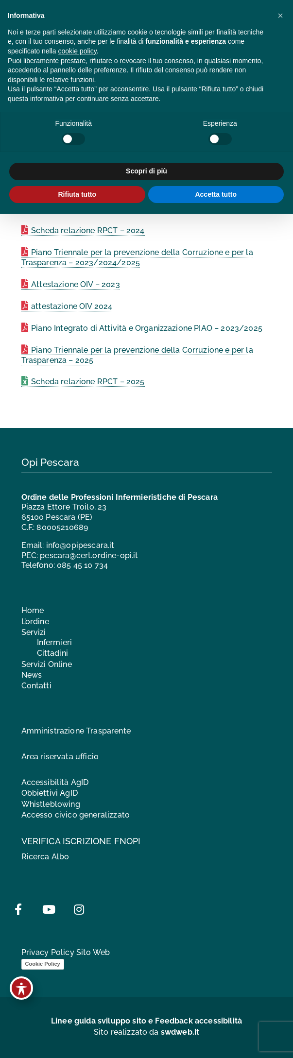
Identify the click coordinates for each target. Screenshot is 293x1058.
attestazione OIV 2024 (71, 306)
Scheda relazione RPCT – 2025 (87, 381)
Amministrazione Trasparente (76, 730)
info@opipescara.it (80, 545)
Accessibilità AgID (55, 782)
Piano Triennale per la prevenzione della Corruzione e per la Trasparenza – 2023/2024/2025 (137, 257)
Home (32, 610)
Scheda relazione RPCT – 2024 (87, 230)
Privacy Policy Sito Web (65, 952)
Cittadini (52, 653)
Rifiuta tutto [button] (77, 194)
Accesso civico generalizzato (75, 814)
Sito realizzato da (147, 1032)
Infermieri (54, 642)
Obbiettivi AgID (49, 793)
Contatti (36, 685)
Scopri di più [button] (146, 171)
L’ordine (35, 621)
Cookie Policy (42, 964)
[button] (280, 15)
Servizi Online (46, 664)
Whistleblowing (50, 804)
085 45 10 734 (82, 565)
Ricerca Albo (45, 856)
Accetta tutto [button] (216, 194)
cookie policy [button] (77, 51)
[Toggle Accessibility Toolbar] (21, 988)
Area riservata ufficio (60, 756)
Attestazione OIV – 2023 (75, 284)
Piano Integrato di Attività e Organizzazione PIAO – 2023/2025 (146, 328)
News (31, 675)
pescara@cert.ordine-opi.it (89, 555)
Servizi (33, 632)
